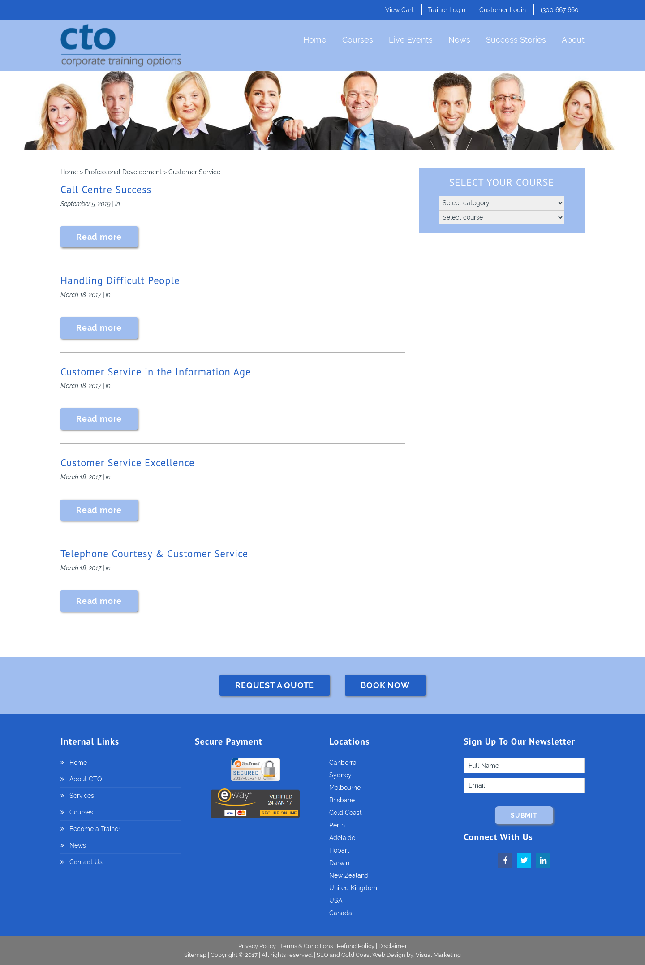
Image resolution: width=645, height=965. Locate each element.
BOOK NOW (385, 685)
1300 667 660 (559, 9)
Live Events (411, 39)
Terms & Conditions (306, 946)
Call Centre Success (105, 189)
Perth (337, 825)
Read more (99, 236)
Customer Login (502, 9)
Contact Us (86, 862)
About (573, 39)
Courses (357, 39)
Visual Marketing (438, 955)
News (459, 39)
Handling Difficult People (120, 280)
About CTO (85, 779)
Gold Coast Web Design (373, 955)
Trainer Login (446, 9)
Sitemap (196, 955)
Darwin (339, 862)
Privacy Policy (257, 946)
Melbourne (345, 787)
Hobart (339, 850)
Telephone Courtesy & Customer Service (154, 553)
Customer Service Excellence (127, 462)
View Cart (399, 9)
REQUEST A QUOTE (274, 685)
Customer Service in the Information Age (155, 371)
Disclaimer (392, 946)
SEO (322, 955)
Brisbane (342, 800)
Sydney (340, 775)
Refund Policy (355, 946)
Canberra (343, 762)
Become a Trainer (94, 828)
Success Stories (516, 39)
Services (81, 795)
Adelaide (342, 837)
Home (315, 39)
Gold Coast (345, 812)
